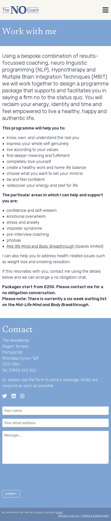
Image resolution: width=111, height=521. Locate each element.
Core (59, 512)
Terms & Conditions (95, 516)
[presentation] (35, 476)
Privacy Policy (69, 516)
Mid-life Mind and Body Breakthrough (40, 246)
